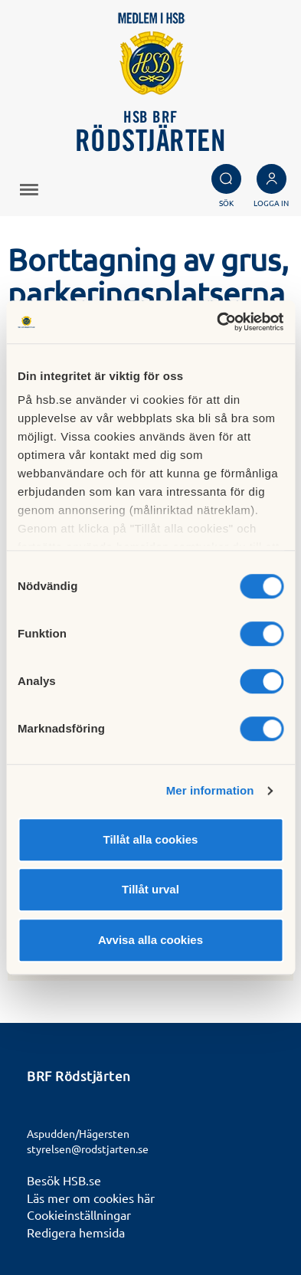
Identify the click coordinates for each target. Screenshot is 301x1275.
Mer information (210, 790)
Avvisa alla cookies (150, 939)
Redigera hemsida (76, 1232)
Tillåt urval (150, 889)
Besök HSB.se (64, 1180)
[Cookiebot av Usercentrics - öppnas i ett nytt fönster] (216, 322)
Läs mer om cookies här (91, 1197)
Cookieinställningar (79, 1214)
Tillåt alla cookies (150, 839)
